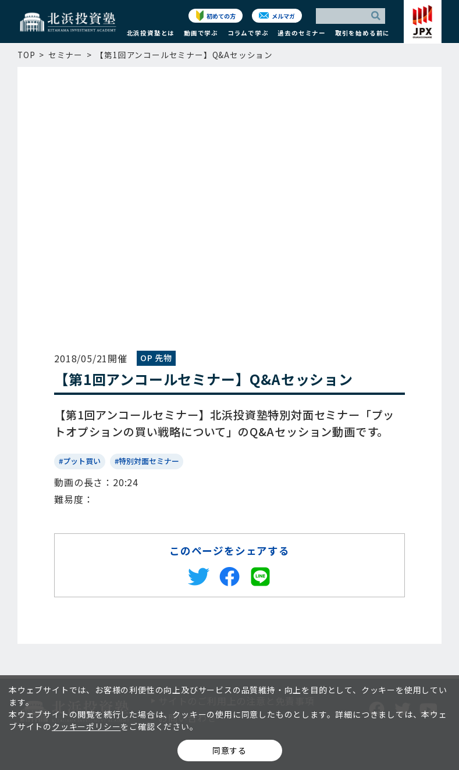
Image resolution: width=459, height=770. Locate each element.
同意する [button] (229, 750)
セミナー (65, 54)
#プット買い (80, 460)
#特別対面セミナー (147, 460)
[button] (150, 36)
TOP (26, 54)
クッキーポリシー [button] (86, 726)
